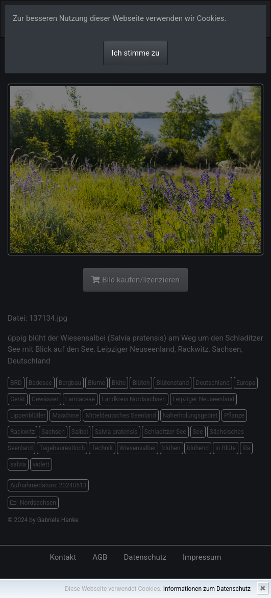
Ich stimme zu (136, 53)
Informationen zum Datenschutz (207, 588)
